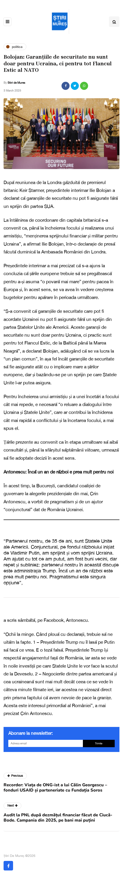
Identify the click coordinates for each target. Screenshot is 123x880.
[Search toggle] (114, 21)
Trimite (98, 743)
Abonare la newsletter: (30, 733)
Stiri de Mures (16, 82)
